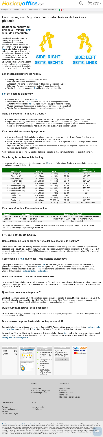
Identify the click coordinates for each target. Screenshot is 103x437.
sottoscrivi (62, 359)
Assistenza (33, 10)
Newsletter (63, 395)
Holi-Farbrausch (37, 409)
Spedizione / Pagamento (41, 390)
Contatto (63, 390)
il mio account (48, 10)
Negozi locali (64, 388)
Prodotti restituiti (66, 393)
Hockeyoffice (42, 271)
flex (28, 29)
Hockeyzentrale (28, 271)
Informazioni (19, 10)
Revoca (5, 411)
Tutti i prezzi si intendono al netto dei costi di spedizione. (20, 424)
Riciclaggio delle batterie (69, 397)
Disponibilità (36, 388)
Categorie (5, 10)
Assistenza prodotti (39, 393)
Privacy (5, 407)
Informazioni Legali (10, 413)
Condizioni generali (10, 409)
